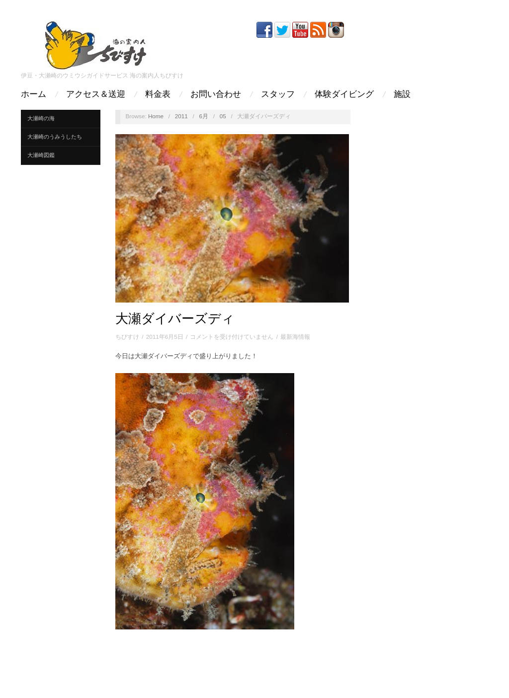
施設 (402, 94)
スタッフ (278, 94)
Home (156, 116)
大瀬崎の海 (41, 118)
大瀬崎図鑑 (41, 155)
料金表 (157, 94)
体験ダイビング (344, 94)
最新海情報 (295, 336)
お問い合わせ (215, 94)
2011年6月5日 (164, 336)
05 (223, 116)
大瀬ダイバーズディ (175, 318)
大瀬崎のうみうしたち (54, 137)
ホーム (33, 94)
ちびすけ (127, 336)
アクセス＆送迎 (95, 94)
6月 (203, 116)
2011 (181, 116)
